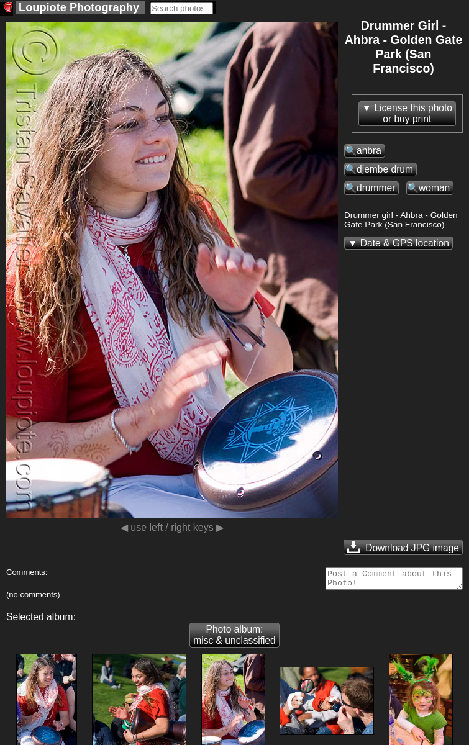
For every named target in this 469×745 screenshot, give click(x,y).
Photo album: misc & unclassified (234, 638)
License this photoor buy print (413, 113)
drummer (376, 188)
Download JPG (403, 547)
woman (434, 188)
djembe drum (385, 169)
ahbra (369, 150)
